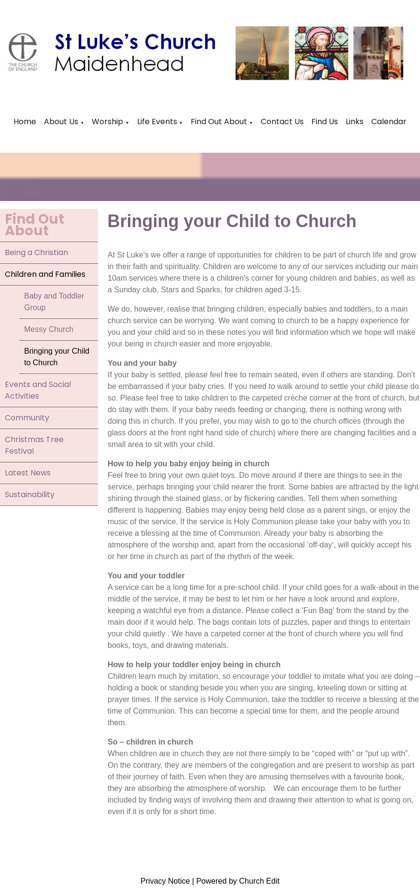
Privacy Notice (165, 881)
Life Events (158, 121)
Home (25, 121)
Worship (107, 121)
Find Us (324, 121)
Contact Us (282, 121)
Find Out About (219, 121)
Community (27, 417)
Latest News (28, 472)
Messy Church (48, 329)
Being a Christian (36, 252)
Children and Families (45, 274)
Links (355, 121)
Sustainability (30, 494)
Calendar (388, 121)
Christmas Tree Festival (34, 445)
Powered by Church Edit (238, 881)
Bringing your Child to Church (56, 357)
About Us (61, 121)
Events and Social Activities (38, 390)
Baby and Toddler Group (54, 302)
